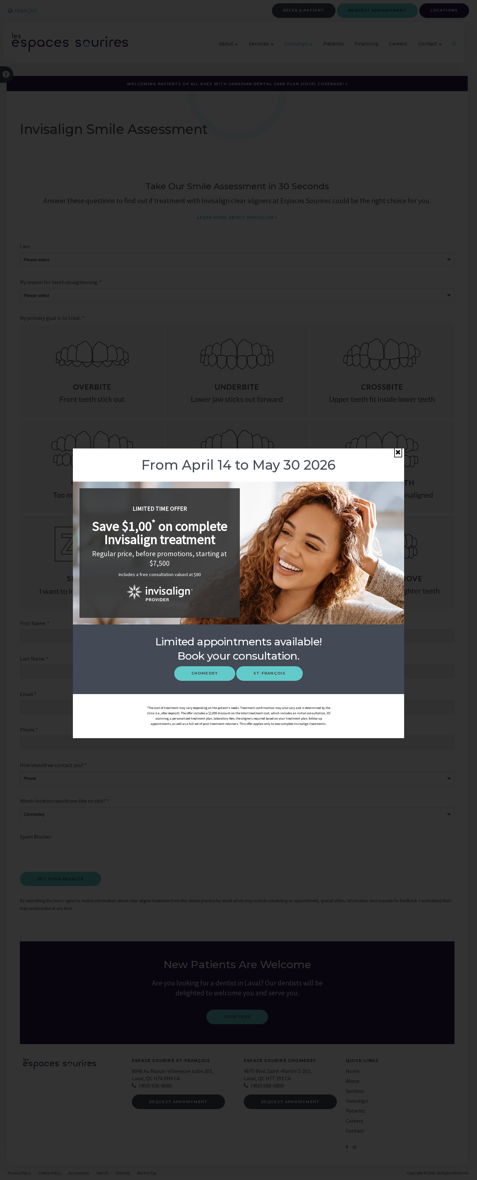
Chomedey (204, 673)
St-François (269, 673)
